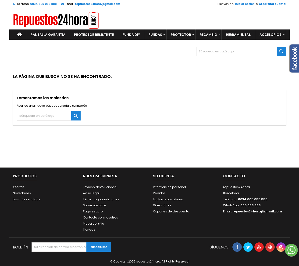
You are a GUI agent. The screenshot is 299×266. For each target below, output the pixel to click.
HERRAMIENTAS (238, 34)
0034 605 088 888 (43, 4)
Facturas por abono (168, 199)
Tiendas (89, 229)
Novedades (22, 193)
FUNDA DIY (131, 34)
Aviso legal (91, 193)
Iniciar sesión (245, 4)
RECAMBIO (208, 34)
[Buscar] (241, 51)
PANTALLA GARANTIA (48, 34)
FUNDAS (155, 34)
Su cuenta (163, 176)
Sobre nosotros (95, 205)
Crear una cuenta (272, 4)
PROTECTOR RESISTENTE (94, 34)
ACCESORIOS (270, 34)
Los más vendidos (26, 199)
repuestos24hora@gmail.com (97, 4)
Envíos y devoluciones (100, 187)
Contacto (234, 176)
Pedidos (159, 193)
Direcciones (162, 205)
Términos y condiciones (101, 199)
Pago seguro (93, 211)
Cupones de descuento (171, 211)
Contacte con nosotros (100, 217)
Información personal (169, 187)
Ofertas (18, 187)
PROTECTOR (181, 34)
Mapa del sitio (93, 223)
